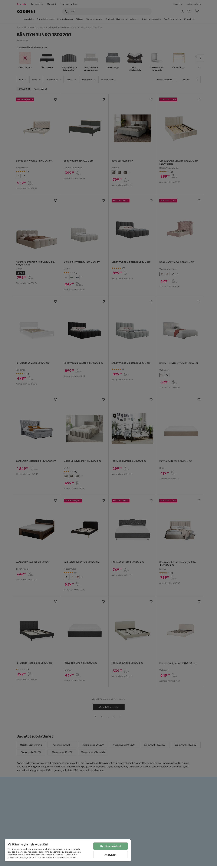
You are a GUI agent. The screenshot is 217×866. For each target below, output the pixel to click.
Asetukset (110, 854)
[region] (68, 850)
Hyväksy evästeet (110, 846)
